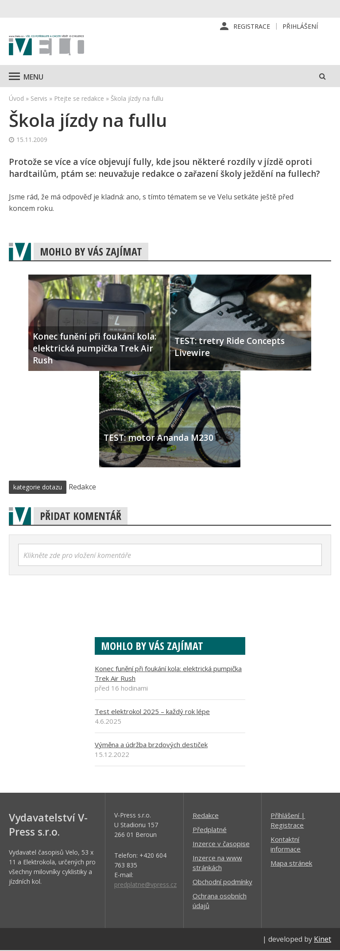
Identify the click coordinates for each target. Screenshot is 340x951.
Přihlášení (300, 26)
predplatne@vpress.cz (145, 885)
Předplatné (210, 829)
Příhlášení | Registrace (287, 820)
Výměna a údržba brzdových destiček (151, 745)
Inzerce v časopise (221, 844)
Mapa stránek (291, 863)
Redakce (206, 815)
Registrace (251, 26)
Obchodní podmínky (222, 882)
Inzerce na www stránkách (217, 863)
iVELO (46, 46)
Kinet (322, 939)
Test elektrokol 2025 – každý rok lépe (152, 711)
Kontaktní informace (285, 844)
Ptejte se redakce (79, 99)
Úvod (16, 99)
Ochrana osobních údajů (220, 901)
